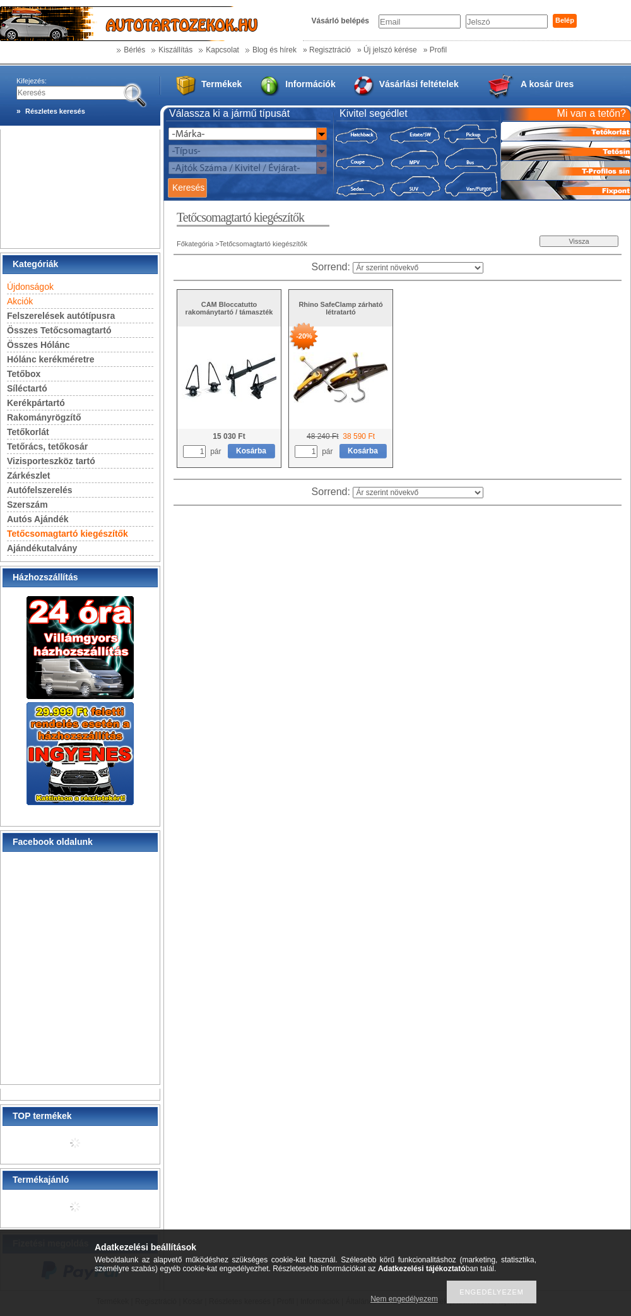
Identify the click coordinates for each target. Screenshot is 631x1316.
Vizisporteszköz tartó (51, 461)
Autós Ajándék (38, 519)
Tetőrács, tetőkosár (47, 446)
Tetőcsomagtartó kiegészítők (67, 534)
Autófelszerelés (39, 490)
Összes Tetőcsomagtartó (59, 330)
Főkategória (195, 244)
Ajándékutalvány (42, 548)
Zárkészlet (28, 475)
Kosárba (251, 450)
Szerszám (27, 504)
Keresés (188, 187)
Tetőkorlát (28, 432)
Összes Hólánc (38, 345)
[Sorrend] (418, 267)
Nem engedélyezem (404, 1299)
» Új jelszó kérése (387, 49)
